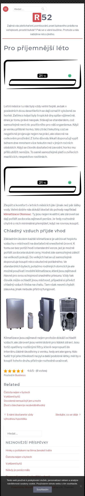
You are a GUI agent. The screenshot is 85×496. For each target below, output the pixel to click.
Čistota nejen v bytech (17, 392)
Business (20, 375)
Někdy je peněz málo (18, 470)
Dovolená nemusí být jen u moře (22, 400)
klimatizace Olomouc (17, 214)
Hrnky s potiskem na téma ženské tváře (29, 450)
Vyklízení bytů (12, 396)
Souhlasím (42, 489)
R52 (43, 17)
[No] (80, 486)
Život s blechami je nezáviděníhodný (24, 405)
